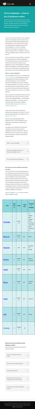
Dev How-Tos (19, 406)
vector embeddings (9, 77)
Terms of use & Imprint (17, 405)
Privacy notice (8, 405)
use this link (17, 192)
